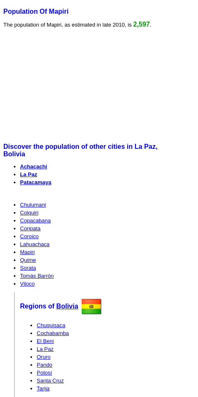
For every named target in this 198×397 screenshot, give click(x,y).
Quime (28, 260)
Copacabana (35, 220)
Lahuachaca (35, 244)
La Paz (28, 174)
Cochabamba (53, 333)
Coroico (29, 236)
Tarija (43, 388)
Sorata (28, 268)
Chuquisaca (51, 325)
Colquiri (29, 213)
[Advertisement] (67, 86)
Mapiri (27, 252)
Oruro (43, 357)
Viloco (27, 284)
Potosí (44, 373)
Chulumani (33, 205)
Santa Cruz (50, 380)
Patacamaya (35, 182)
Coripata (30, 228)
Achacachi (33, 166)
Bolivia (67, 306)
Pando (45, 365)
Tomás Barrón (37, 276)
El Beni (45, 341)
